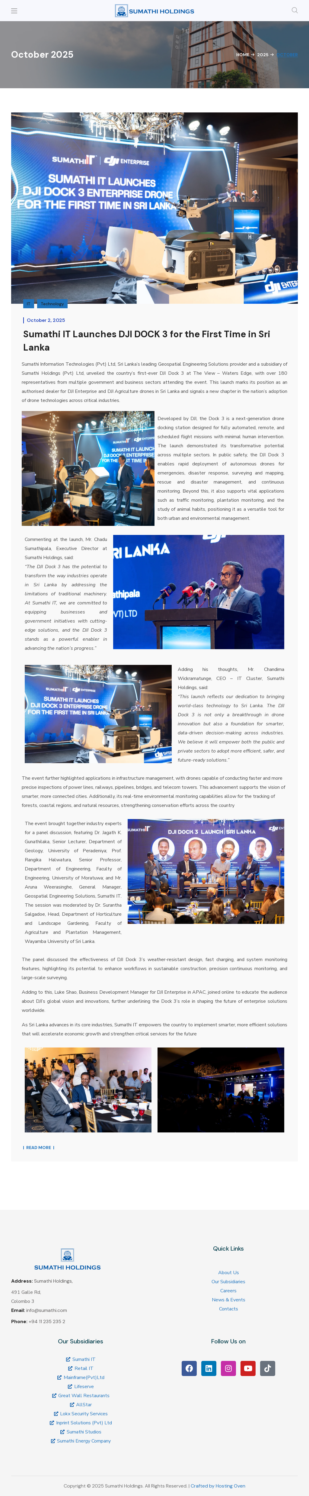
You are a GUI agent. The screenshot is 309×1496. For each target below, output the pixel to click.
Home (242, 54)
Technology (52, 303)
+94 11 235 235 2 (47, 1321)
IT (28, 303)
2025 (263, 54)
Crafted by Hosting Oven (218, 1486)
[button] (295, 10)
